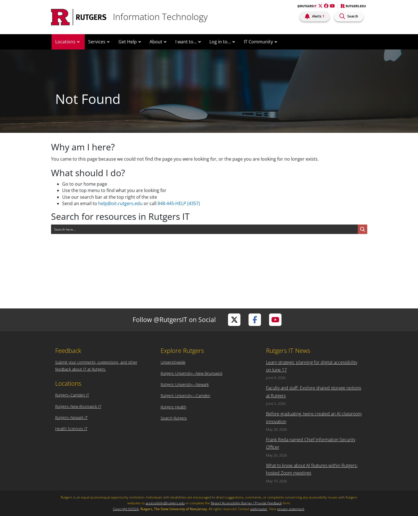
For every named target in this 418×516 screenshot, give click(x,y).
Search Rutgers (174, 418)
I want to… (186, 42)
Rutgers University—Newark (185, 384)
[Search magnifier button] (362, 229)
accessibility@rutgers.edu (165, 503)
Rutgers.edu (353, 6)
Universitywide (173, 362)
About (156, 42)
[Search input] (204, 229)
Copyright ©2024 (126, 509)
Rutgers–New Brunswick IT (78, 406)
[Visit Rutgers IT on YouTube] (275, 320)
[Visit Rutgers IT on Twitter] (234, 320)
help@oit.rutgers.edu (120, 203)
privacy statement (290, 509)
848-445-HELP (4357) (179, 203)
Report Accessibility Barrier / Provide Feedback (246, 503)
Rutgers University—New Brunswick (191, 373)
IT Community (258, 42)
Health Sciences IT (71, 428)
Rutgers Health (173, 407)
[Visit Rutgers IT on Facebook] (255, 320)
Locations (65, 42)
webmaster (258, 509)
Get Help (127, 42)
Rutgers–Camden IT (72, 395)
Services (96, 42)
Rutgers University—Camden (185, 395)
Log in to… (220, 42)
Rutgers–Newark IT (71, 417)
